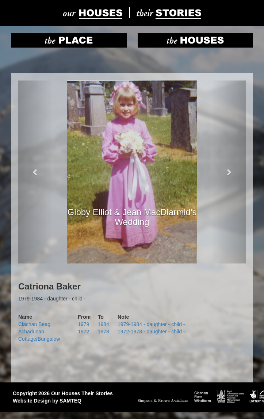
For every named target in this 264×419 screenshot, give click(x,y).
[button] (35, 172)
